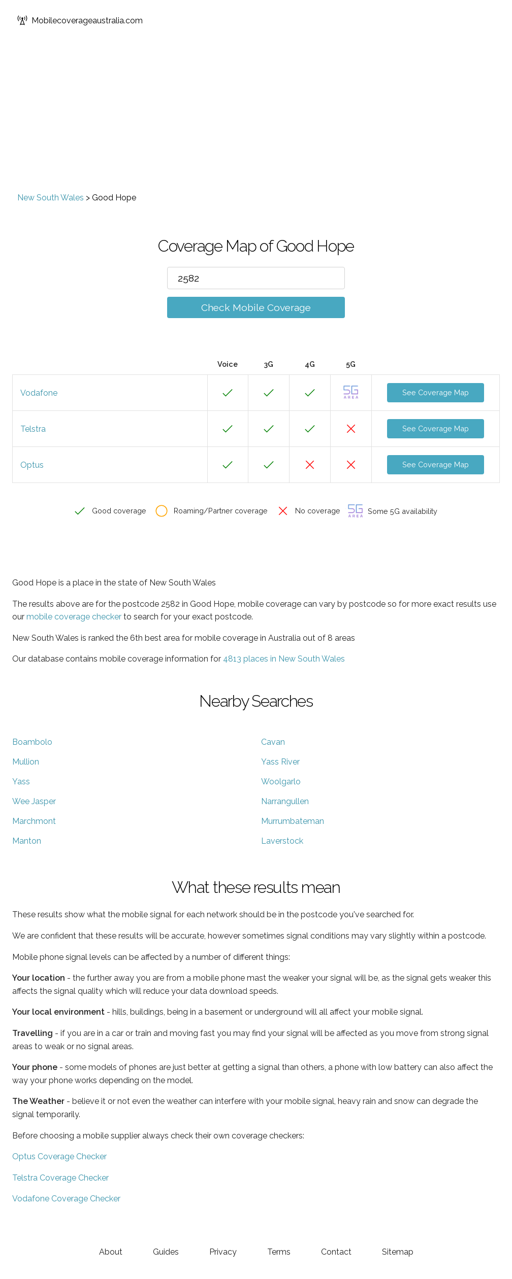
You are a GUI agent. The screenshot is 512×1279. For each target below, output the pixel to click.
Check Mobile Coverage (256, 307)
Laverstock (282, 841)
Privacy (223, 1252)
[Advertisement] (256, 117)
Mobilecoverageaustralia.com (80, 20)
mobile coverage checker (73, 616)
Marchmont (34, 821)
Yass (21, 781)
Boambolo (32, 742)
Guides (166, 1252)
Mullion (25, 762)
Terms (279, 1252)
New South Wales (50, 197)
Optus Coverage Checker (59, 1156)
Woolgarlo (281, 781)
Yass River (280, 762)
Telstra (33, 429)
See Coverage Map (435, 392)
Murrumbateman (292, 821)
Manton (26, 841)
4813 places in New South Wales (284, 659)
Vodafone (38, 393)
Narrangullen (285, 801)
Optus (32, 465)
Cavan (273, 742)
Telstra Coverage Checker (60, 1178)
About (110, 1252)
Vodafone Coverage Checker (66, 1198)
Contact (336, 1252)
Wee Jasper (34, 801)
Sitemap (397, 1252)
